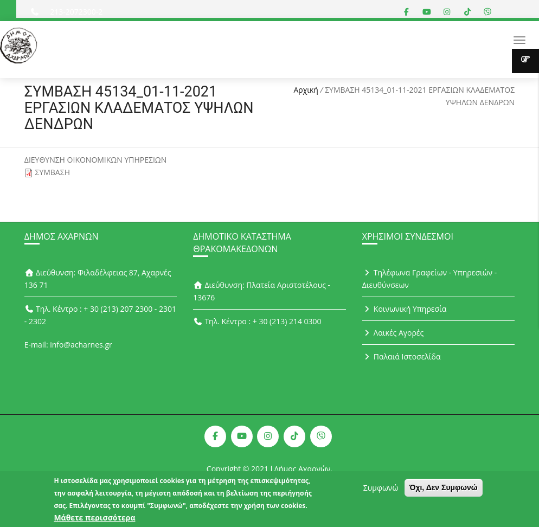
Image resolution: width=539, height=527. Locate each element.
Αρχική (305, 90)
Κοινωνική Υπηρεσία (404, 309)
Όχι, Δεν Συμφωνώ (443, 488)
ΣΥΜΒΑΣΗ (52, 172)
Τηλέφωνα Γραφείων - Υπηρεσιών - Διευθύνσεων (429, 278)
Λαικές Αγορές (393, 332)
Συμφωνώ (380, 488)
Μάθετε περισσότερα (94, 518)
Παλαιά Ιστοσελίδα (401, 356)
